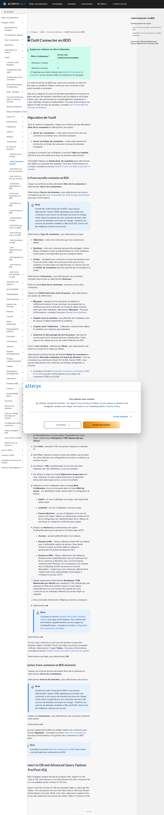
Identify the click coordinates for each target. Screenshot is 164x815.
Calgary (15, 366)
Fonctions (14, 401)
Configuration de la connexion (14, 78)
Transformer (15, 142)
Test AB (15, 316)
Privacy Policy (113, 406)
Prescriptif (15, 336)
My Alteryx (102, 4)
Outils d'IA (15, 117)
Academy (72, 4)
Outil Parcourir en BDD (15, 155)
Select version (119, 4)
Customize (62, 425)
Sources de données (14, 407)
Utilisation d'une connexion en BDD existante (147, 34)
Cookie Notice (64, 809)
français (105, 809)
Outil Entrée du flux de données (15, 170)
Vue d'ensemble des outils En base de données (15, 99)
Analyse (15, 137)
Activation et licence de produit (12, 461)
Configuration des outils (14, 71)
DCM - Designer (15, 92)
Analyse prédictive (14, 107)
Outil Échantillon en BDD (16, 241)
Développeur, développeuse (15, 372)
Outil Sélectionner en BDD (15, 249)
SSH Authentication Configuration (14, 85)
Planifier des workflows (103, 305)
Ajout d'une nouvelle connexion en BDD (147, 28)
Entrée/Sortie (15, 122)
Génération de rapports (15, 283)
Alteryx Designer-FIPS (14, 431)
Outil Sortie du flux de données (15, 177)
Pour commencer (14, 40)
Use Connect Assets (13, 438)
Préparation (15, 127)
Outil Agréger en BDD (16, 258)
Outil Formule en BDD (16, 211)
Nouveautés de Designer (11, 28)
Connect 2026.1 (12, 455)
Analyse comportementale (15, 360)
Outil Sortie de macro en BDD (15, 234)
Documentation (15, 289)
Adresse (15, 346)
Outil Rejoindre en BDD (15, 219)
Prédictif (15, 311)
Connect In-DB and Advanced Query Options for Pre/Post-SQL (145, 42)
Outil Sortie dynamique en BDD (15, 195)
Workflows (14, 45)
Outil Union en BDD (15, 266)
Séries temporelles (15, 322)
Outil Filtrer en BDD (15, 204)
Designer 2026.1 (12, 22)
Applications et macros (14, 51)
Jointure (15, 132)
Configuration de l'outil (141, 23)
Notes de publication (10, 18)
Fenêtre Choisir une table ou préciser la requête (95, 643)
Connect (15, 388)
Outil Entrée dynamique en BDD (15, 186)
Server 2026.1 (12, 450)
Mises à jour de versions (11, 444)
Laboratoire (15, 378)
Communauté (86, 4)
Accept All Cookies (101, 425)
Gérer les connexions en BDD (89, 742)
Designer (61, 25)
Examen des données (15, 305)
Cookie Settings (120, 416)
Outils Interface (15, 299)
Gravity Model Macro (15, 394)
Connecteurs (15, 341)
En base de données (15, 148)
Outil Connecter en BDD (16, 162)
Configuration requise (14, 35)
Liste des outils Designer (13, 63)
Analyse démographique (15, 352)
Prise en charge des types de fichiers (14, 415)
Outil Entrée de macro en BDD (15, 226)
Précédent (37, 804)
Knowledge (57, 4)
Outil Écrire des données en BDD (16, 274)
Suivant (116, 804)
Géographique (15, 294)
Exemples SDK (15, 383)
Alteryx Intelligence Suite (16, 112)
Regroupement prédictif (15, 330)
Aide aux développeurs (12, 468)
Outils (14, 57)
